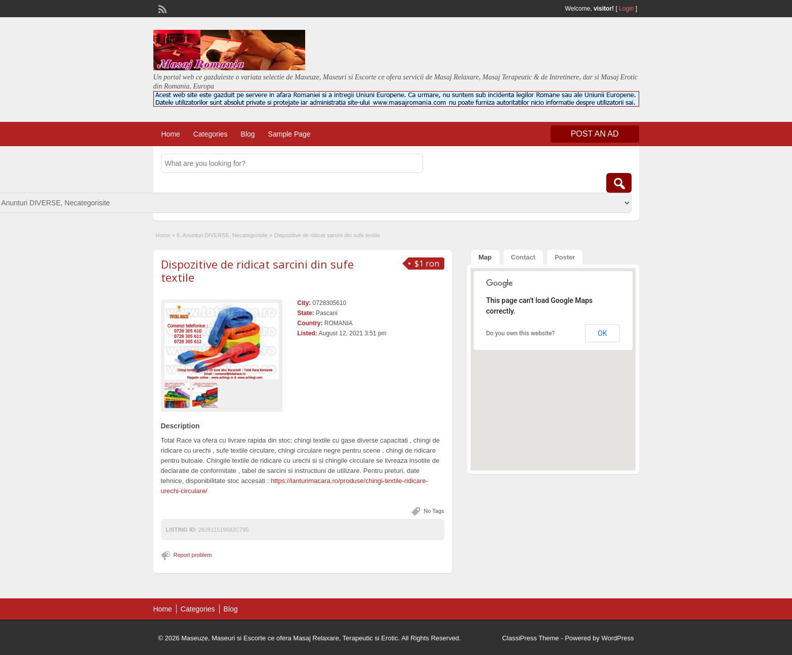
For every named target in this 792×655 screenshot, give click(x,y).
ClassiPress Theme (530, 638)
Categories (210, 134)
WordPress (617, 638)
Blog (248, 134)
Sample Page (289, 134)
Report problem (193, 555)
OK (602, 333)
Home (170, 134)
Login (626, 8)
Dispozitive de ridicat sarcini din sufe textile (257, 270)
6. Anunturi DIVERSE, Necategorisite (222, 235)
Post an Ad (595, 133)
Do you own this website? (520, 333)
